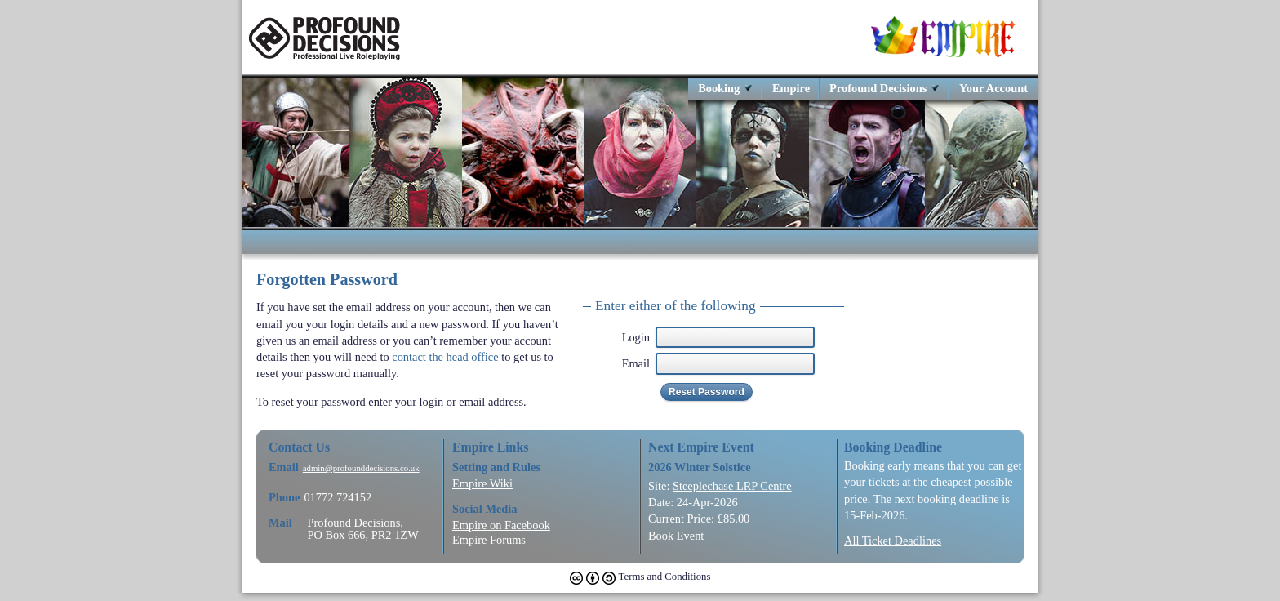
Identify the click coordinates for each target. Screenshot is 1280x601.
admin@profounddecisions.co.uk (361, 468)
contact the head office (445, 356)
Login (636, 337)
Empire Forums (489, 539)
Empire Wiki (482, 483)
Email (636, 363)
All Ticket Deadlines (892, 540)
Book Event (676, 535)
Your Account (993, 88)
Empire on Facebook (501, 525)
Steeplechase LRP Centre (732, 485)
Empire (791, 88)
